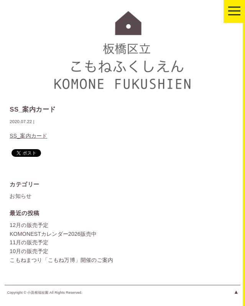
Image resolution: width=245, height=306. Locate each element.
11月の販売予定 (29, 242)
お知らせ (20, 196)
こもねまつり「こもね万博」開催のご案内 (61, 260)
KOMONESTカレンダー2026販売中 (53, 234)
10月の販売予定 (29, 251)
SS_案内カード (28, 136)
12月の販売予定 (29, 225)
